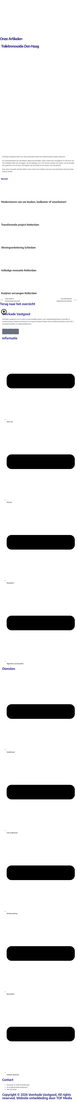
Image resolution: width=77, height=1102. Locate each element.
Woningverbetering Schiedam (18, 247)
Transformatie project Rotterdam (20, 224)
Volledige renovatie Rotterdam (18, 270)
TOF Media (64, 1098)
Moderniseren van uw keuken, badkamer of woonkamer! (33, 201)
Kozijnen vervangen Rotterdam (19, 293)
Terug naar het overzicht (17, 304)
